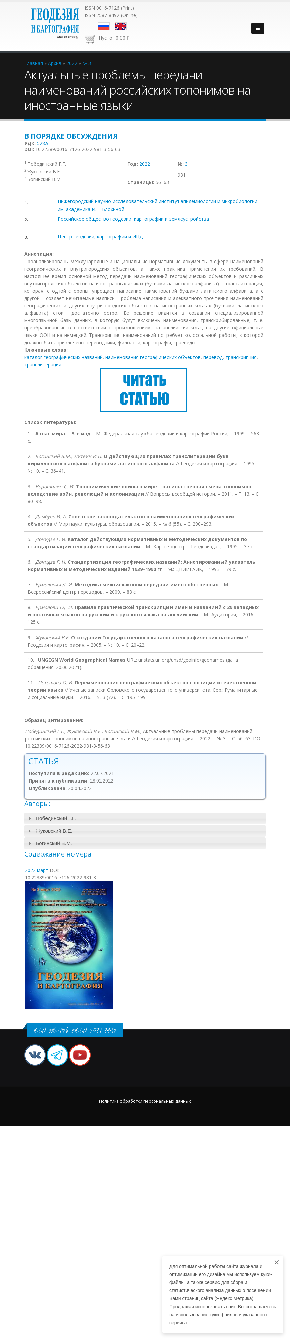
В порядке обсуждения (71, 136)
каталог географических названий (63, 357)
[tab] (145, 818)
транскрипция (241, 357)
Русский (104, 26)
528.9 (43, 143)
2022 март (36, 870)
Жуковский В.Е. (54, 831)
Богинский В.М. (54, 843)
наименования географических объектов (153, 357)
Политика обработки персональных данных (145, 1101)
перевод (213, 357)
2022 (144, 164)
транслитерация (42, 364)
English (121, 26)
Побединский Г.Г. (56, 818)
